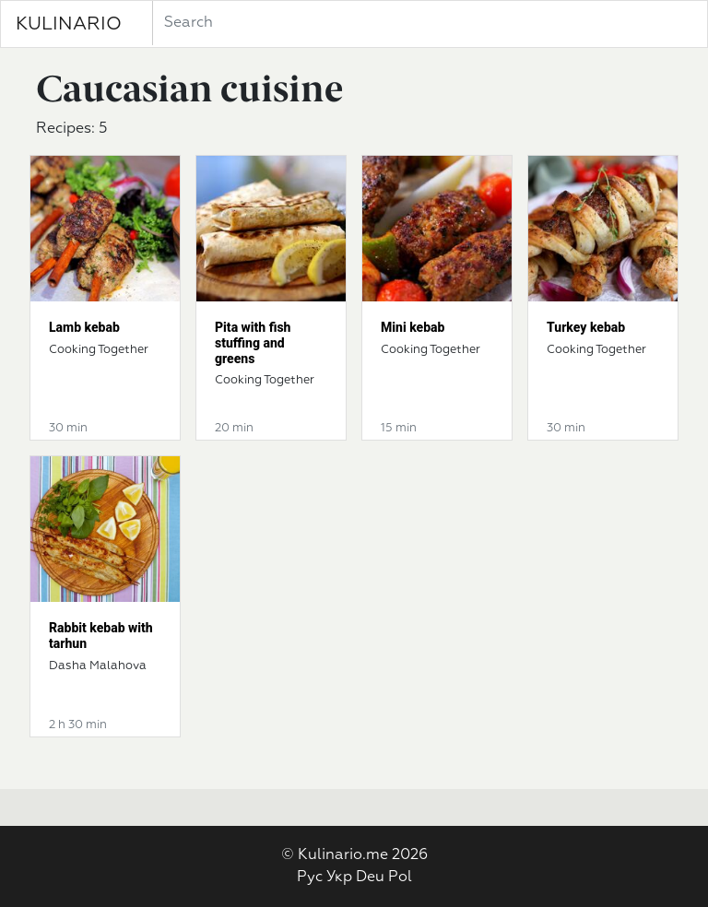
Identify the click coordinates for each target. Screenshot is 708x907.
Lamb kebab (84, 327)
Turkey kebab (586, 327)
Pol (400, 877)
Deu (370, 877)
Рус (310, 877)
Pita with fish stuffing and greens (253, 343)
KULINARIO (69, 24)
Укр (339, 877)
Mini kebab (412, 327)
